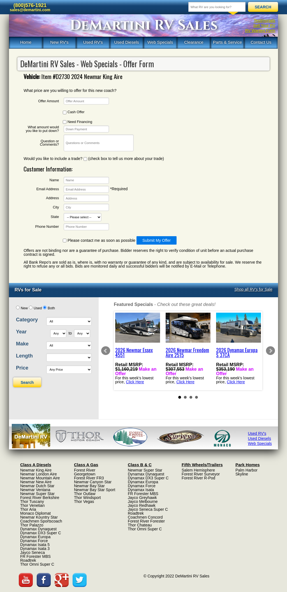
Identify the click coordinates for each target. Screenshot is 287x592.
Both (51, 308)
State (55, 217)
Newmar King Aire (36, 470)
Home (25, 42)
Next (270, 350)
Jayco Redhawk (142, 505)
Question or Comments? (49, 143)
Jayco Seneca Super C (148, 509)
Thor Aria (28, 509)
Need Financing (77, 122)
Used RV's (93, 42)
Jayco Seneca (32, 552)
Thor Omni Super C (37, 564)
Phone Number (47, 227)
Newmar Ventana (35, 489)
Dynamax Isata (141, 489)
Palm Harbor (246, 470)
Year (21, 332)
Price (22, 368)
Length (24, 356)
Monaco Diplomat (35, 513)
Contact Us (261, 42)
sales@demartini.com (30, 10)
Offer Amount (48, 101)
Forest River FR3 (89, 478)
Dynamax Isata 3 (35, 548)
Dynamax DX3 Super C (40, 533)
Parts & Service (227, 42)
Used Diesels (126, 42)
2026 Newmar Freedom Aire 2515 (187, 352)
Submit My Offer (156, 240)
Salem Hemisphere (198, 470)
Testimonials (264, 20)
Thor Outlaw (84, 493)
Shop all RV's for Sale (254, 289)
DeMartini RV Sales (143, 25)
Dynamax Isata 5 (35, 544)
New (24, 308)
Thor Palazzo (31, 525)
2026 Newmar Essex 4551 (134, 352)
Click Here (135, 381)
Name (54, 180)
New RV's (59, 42)
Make (22, 344)
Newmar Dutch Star (37, 486)
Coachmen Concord (145, 517)
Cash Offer (73, 112)
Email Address (47, 189)
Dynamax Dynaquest (38, 529)
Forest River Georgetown (84, 472)
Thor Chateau (140, 525)
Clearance (193, 42)
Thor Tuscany (32, 501)
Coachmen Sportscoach (41, 521)
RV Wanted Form (260, 30)
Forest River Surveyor (201, 474)
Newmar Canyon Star (93, 482)
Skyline (241, 474)
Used (38, 308)
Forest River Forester (146, 521)
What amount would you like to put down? (42, 129)
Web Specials (160, 42)
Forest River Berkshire (39, 497)
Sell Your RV (264, 25)
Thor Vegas (84, 501)
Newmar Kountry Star (39, 517)
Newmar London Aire (38, 474)
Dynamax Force (34, 540)
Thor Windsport (87, 497)
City (56, 207)
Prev (105, 350)
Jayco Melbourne (143, 501)
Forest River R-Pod (198, 478)
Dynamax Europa (35, 537)
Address (52, 198)
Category (27, 319)
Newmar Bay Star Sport (94, 489)
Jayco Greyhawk (142, 497)
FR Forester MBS (35, 556)
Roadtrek (28, 560)
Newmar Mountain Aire (40, 478)
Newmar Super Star (37, 493)
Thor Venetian (32, 505)
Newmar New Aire (36, 482)
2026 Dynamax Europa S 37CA (237, 352)
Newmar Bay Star (89, 486)
